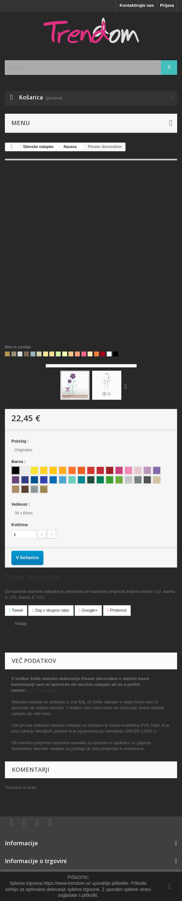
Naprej (127, 386)
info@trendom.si (44, 690)
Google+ (88, 610)
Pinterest (117, 610)
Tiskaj (21, 623)
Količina (19, 524)
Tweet (16, 610)
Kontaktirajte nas (137, 5)
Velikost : (21, 504)
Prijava (167, 5)
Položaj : (20, 441)
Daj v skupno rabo (50, 610)
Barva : (19, 461)
